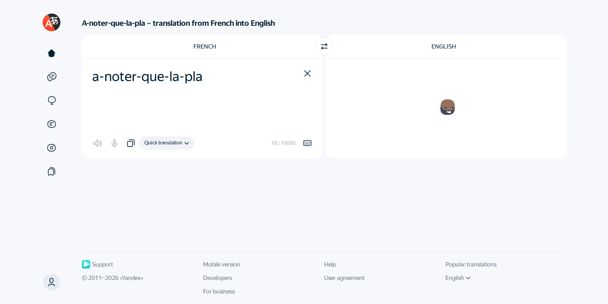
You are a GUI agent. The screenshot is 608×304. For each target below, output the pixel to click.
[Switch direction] (324, 46)
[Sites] (51, 100)
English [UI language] (458, 277)
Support (97, 264)
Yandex (131, 277)
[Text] (51, 53)
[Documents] (51, 124)
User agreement (344, 277)
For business (219, 291)
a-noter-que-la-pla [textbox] (147, 76)
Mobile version (221, 264)
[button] (51, 282)
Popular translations (471, 264)
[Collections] (51, 171)
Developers (217, 277)
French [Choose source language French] (204, 46)
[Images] (51, 147)
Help (330, 264)
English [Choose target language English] (444, 46)
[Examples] (51, 76)
